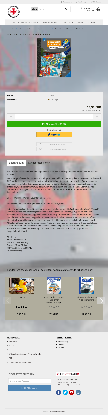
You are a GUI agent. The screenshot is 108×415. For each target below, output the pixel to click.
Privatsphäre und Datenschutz (20, 362)
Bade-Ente (21, 297)
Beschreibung (16, 162)
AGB (10, 358)
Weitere (91, 22)
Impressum (13, 342)
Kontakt (11, 346)
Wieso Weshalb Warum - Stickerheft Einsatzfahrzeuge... (54, 300)
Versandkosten (14, 350)
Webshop (46, 411)
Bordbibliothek (51, 22)
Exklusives (68, 22)
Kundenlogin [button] (81, 2)
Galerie (80, 22)
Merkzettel (96, 2)
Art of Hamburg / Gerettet (26, 22)
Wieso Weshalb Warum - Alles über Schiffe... (87, 298)
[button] (66, 2)
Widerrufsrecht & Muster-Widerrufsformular (25, 354)
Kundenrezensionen (39, 162)
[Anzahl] (54, 116)
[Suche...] (34, 9)
